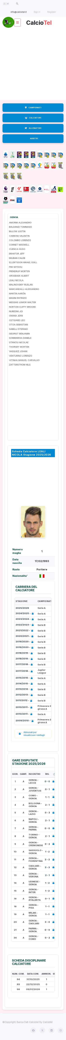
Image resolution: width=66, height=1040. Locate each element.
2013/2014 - (25, 689)
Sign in (37, 12)
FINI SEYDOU (15, 267)
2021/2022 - (25, 630)
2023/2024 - (25, 619)
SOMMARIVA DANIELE (20, 338)
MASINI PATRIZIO (18, 298)
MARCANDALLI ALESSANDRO (24, 289)
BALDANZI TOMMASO (20, 226)
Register (51, 12)
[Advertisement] (33, 64)
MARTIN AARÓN (17, 293)
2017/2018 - (25, 664)
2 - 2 (47, 859)
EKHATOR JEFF (16, 253)
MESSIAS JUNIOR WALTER (22, 302)
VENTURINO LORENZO (20, 355)
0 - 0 (47, 781)
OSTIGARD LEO (17, 320)
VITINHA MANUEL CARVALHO (24, 360)
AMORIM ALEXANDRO (20, 222)
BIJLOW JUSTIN (17, 231)
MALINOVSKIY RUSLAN (21, 284)
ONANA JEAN (16, 315)
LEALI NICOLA (16, 280)
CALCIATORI (33, 118)
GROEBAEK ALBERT (19, 275)
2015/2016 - (25, 678)
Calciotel (48, 1022)
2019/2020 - (25, 642)
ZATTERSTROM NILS (19, 364)
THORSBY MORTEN (19, 346)
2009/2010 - (25, 721)
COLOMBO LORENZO (20, 240)
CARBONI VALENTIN (19, 235)
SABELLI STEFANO (18, 329)
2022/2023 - (25, 625)
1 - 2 (47, 851)
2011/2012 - (25, 700)
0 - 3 (47, 812)
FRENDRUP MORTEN (19, 271)
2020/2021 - (25, 636)
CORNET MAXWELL (19, 244)
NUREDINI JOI (16, 311)
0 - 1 (47, 789)
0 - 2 (47, 844)
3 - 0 (47, 922)
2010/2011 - (25, 707)
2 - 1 (47, 805)
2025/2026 (22, 608)
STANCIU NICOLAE (18, 342)
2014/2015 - (25, 684)
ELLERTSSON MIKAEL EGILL (23, 262)
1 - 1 (47, 797)
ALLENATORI (33, 128)
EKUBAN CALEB (17, 258)
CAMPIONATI (33, 107)
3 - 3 (47, 867)
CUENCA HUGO (17, 249)
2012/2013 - (25, 695)
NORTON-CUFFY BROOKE (22, 306)
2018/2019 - (25, 653)
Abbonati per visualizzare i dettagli (31, 733)
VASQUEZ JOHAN (18, 351)
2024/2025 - (25, 613)
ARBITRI (34, 138)
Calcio (39, 21)
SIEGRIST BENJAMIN (19, 333)
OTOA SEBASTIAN (18, 324)
